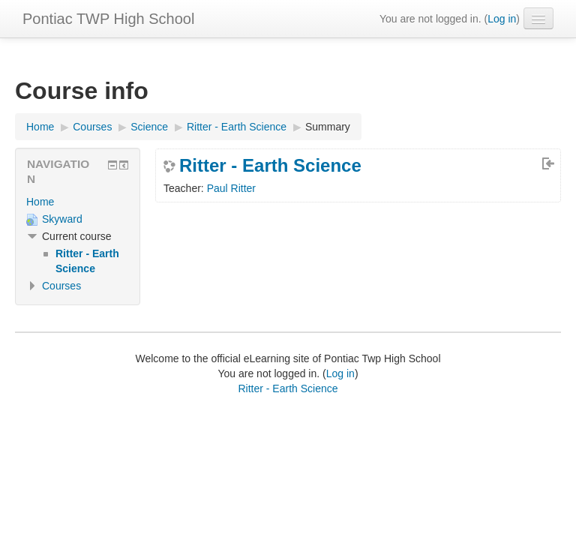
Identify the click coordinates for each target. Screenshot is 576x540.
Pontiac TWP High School (108, 18)
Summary (327, 127)
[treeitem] (77, 201)
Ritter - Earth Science (270, 166)
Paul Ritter (231, 188)
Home (40, 202)
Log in (502, 19)
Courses (61, 286)
